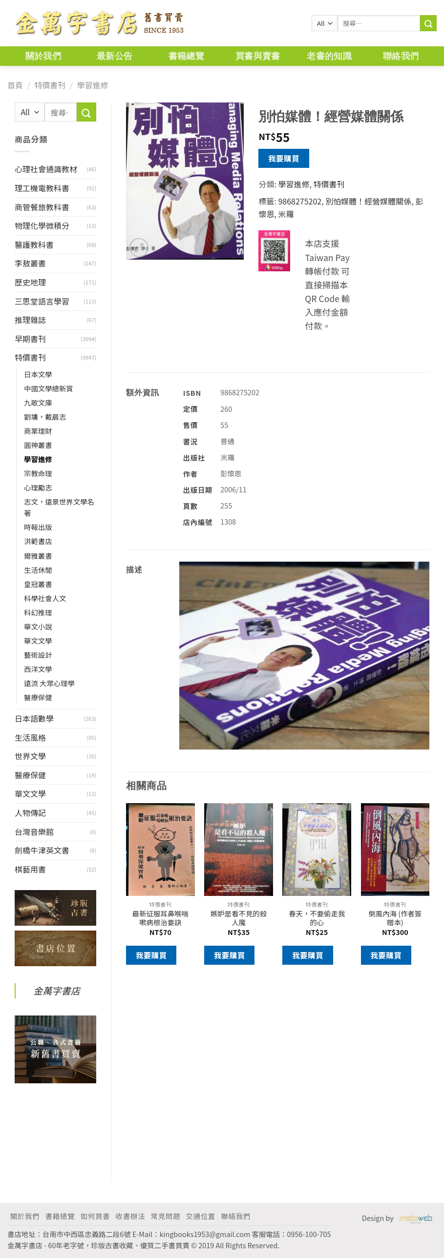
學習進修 (92, 85)
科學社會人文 (45, 598)
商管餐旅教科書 (42, 207)
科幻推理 (38, 612)
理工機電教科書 (42, 188)
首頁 (15, 85)
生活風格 (30, 737)
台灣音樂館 (34, 831)
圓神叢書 (38, 445)
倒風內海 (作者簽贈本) (395, 918)
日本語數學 (34, 718)
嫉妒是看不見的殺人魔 (239, 918)
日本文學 (38, 374)
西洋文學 (38, 669)
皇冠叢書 (38, 584)
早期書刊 (30, 339)
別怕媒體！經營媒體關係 (368, 201)
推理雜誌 (30, 319)
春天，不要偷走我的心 (317, 918)
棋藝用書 (30, 869)
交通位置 (200, 1216)
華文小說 (38, 626)
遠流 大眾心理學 (49, 683)
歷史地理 (30, 282)
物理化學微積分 (42, 225)
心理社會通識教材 (46, 169)
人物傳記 (30, 812)
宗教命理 (38, 473)
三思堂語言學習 (42, 301)
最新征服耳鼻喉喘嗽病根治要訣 (160, 918)
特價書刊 (49, 85)
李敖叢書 (30, 263)
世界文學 (30, 756)
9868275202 (299, 201)
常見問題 (165, 1216)
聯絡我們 (401, 56)
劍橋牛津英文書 (42, 850)
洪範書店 (38, 541)
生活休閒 (38, 570)
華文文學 (38, 640)
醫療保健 (38, 697)
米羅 (286, 214)
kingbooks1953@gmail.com (205, 1234)
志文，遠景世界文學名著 (59, 507)
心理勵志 (38, 487)
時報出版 (38, 527)
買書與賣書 (257, 56)
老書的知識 (329, 56)
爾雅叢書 (38, 555)
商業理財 (38, 431)
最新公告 (114, 56)
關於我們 (43, 56)
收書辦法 (130, 1216)
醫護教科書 (34, 244)
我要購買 (283, 158)
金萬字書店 (56, 990)
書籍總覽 (186, 56)
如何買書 (95, 1216)
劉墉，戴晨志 (45, 416)
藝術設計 (38, 654)
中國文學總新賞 (48, 388)
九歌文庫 (38, 402)
